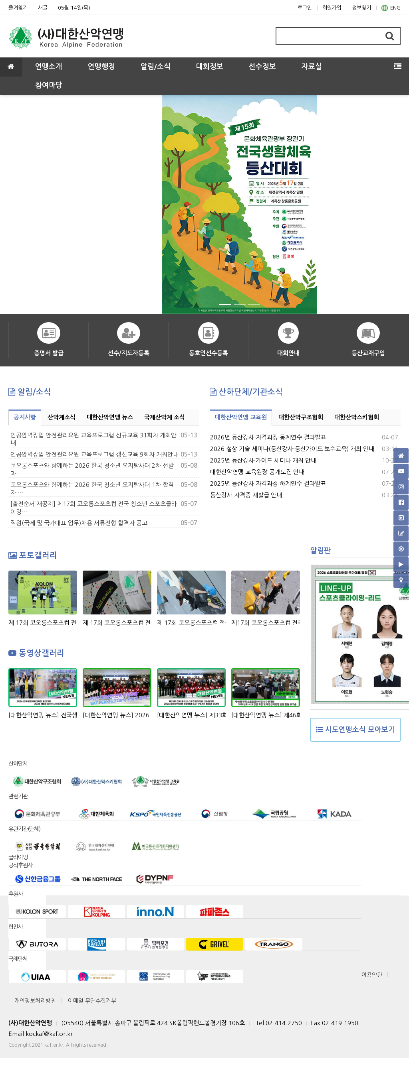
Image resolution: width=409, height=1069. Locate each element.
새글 (43, 7)
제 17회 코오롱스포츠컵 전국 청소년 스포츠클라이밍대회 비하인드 (117, 623)
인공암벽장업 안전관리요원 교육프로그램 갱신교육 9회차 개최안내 (94, 454)
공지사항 (25, 417)
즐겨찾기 (18, 7)
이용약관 (371, 975)
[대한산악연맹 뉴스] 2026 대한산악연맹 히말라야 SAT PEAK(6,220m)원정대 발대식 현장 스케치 (117, 715)
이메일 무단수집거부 (92, 1001)
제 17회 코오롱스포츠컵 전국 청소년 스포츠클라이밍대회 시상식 (42, 623)
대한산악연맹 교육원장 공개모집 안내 (257, 472)
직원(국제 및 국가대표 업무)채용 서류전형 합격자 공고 (78, 523)
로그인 (305, 7)
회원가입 (331, 7)
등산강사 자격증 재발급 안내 (246, 495)
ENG (391, 8)
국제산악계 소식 (164, 417)
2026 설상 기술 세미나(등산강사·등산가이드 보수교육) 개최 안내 (292, 449)
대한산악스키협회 (356, 417)
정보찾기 (361, 7)
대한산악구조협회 (300, 417)
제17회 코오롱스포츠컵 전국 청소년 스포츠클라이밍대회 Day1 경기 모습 (265, 623)
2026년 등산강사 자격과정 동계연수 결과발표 (268, 437)
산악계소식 (61, 417)
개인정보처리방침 (35, 1001)
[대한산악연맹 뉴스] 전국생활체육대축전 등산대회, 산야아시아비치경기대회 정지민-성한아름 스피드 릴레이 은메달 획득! (42, 715)
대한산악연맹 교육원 (241, 417)
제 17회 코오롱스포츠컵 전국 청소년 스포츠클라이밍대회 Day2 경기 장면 (191, 623)
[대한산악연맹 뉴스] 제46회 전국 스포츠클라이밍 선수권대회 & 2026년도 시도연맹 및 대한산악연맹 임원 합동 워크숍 (265, 715)
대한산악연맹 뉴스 (110, 417)
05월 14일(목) (74, 7)
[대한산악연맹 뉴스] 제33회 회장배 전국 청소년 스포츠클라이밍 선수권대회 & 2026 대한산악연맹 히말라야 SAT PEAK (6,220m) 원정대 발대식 (191, 715)
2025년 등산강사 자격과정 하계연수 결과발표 (268, 483)
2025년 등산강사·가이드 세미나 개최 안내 (263, 460)
